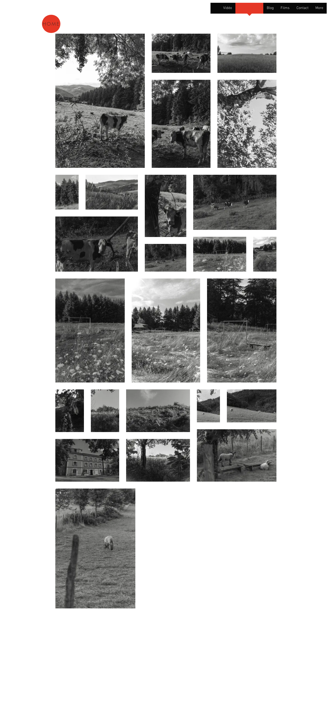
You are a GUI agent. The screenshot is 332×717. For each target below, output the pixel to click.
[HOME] (51, 24)
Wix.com (98, 661)
